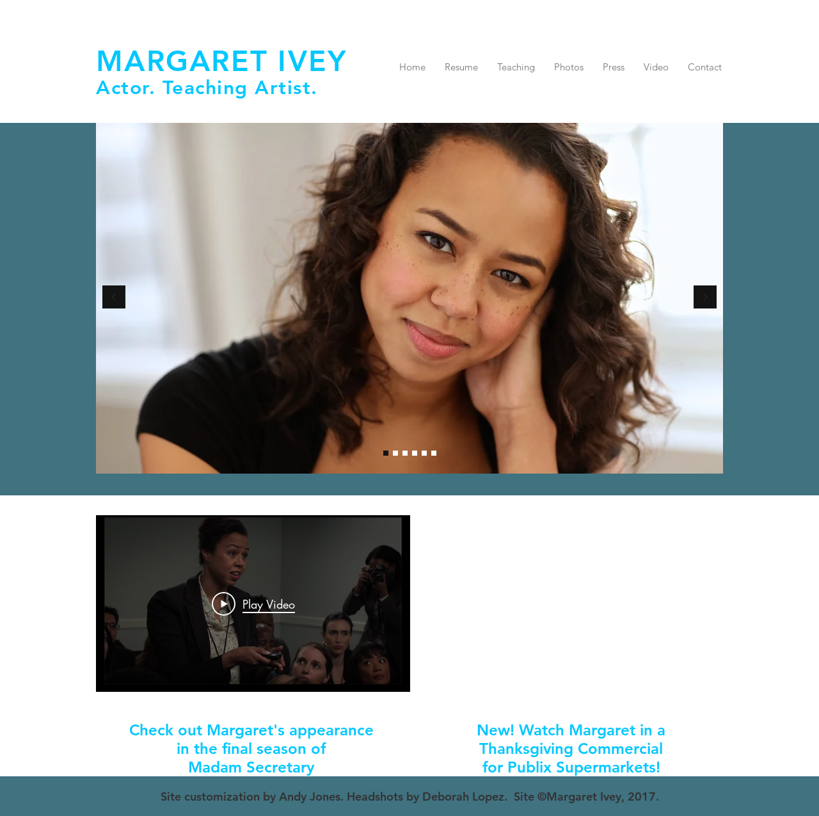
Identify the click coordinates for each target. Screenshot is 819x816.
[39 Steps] (414, 453)
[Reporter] (433, 453)
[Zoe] (405, 453)
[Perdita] (424, 453)
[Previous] (113, 297)
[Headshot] (385, 453)
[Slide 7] (395, 453)
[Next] (705, 297)
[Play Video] (253, 603)
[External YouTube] (569, 603)
